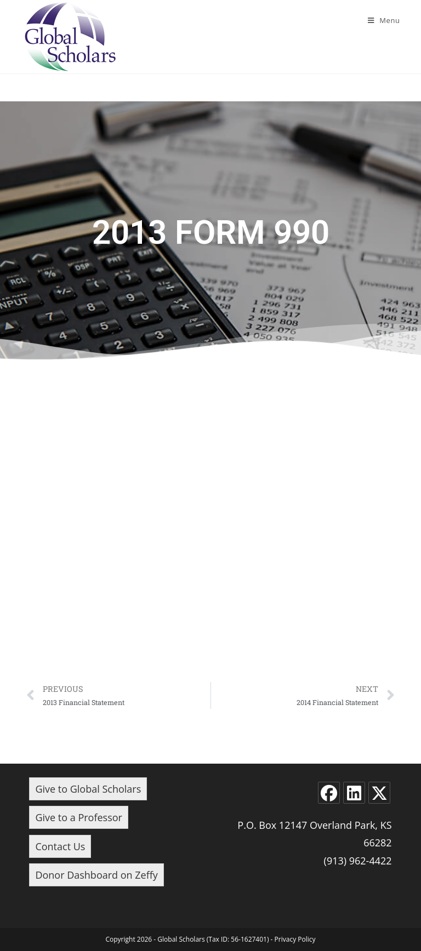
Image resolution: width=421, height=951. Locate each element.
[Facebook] (329, 793)
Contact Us (60, 846)
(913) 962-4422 (358, 860)
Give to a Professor (78, 817)
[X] (379, 793)
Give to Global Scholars (88, 788)
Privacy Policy (295, 939)
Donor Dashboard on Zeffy (96, 874)
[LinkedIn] (354, 793)
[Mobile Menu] (384, 20)
